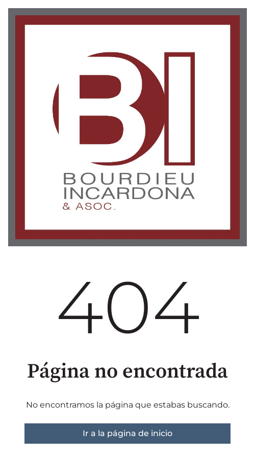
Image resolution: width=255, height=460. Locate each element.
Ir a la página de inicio (127, 433)
